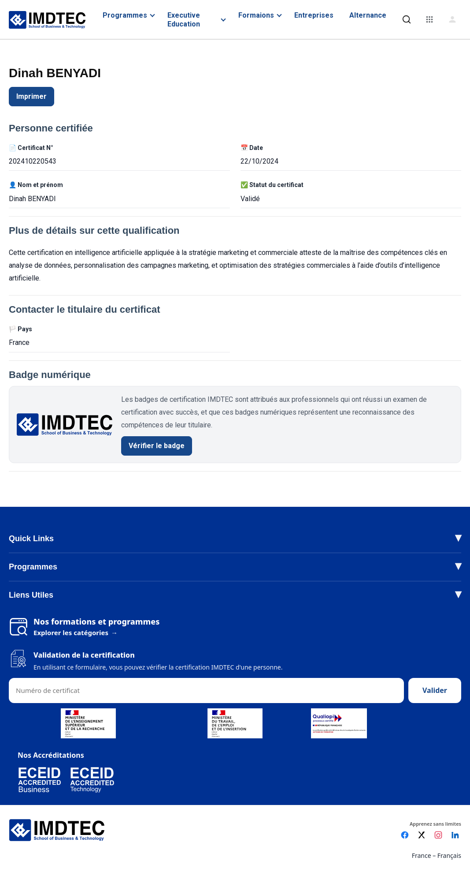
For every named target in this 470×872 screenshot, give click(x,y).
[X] (421, 835)
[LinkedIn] (455, 835)
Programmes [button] (33, 566)
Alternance (367, 15)
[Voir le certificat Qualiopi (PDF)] (339, 723)
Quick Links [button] (31, 538)
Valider (434, 690)
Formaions (256, 15)
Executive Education (183, 19)
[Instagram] (438, 835)
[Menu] (429, 19)
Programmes (125, 15)
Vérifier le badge (157, 446)
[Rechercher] (406, 19)
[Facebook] (405, 835)
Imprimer (31, 96)
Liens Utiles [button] (31, 595)
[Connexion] (452, 19)
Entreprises (313, 15)
